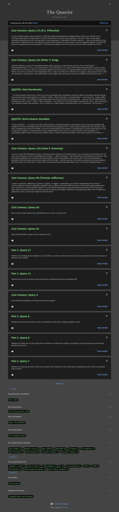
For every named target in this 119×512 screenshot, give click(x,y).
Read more (102, 50)
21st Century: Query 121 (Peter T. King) (34, 60)
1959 (86, 466)
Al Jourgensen (88, 449)
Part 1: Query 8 (20, 337)
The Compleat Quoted (17, 436)
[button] (107, 30)
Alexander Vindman (69, 452)
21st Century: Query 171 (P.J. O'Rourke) (35, 30)
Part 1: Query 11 (21, 273)
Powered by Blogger (59, 504)
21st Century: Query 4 (24, 295)
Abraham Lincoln (31, 449)
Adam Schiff (47, 449)
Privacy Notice (14, 483)
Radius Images (64, 507)
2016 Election (14, 469)
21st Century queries (16, 411)
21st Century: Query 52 (25, 207)
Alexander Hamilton (50, 452)
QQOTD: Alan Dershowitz (26, 89)
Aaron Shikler (15, 449)
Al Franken (73, 449)
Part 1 (13, 400)
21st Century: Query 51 (25, 228)
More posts (59, 383)
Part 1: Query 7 (20, 361)
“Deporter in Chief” (16, 466)
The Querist (59, 12)
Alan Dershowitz (16, 452)
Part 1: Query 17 (21, 250)
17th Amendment (72, 466)
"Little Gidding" (48, 466)
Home (13, 389)
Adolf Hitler (60, 449)
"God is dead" (32, 466)
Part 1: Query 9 (20, 316)
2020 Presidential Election (33, 469)
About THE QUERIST (17, 423)
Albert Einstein (32, 452)
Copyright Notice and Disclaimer (21, 496)
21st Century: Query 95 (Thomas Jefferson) (37, 177)
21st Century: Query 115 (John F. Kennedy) (37, 148)
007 (60, 466)
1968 (94, 466)
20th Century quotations (57, 469)
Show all (104, 23)
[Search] (110, 4)
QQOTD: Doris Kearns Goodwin (30, 119)
